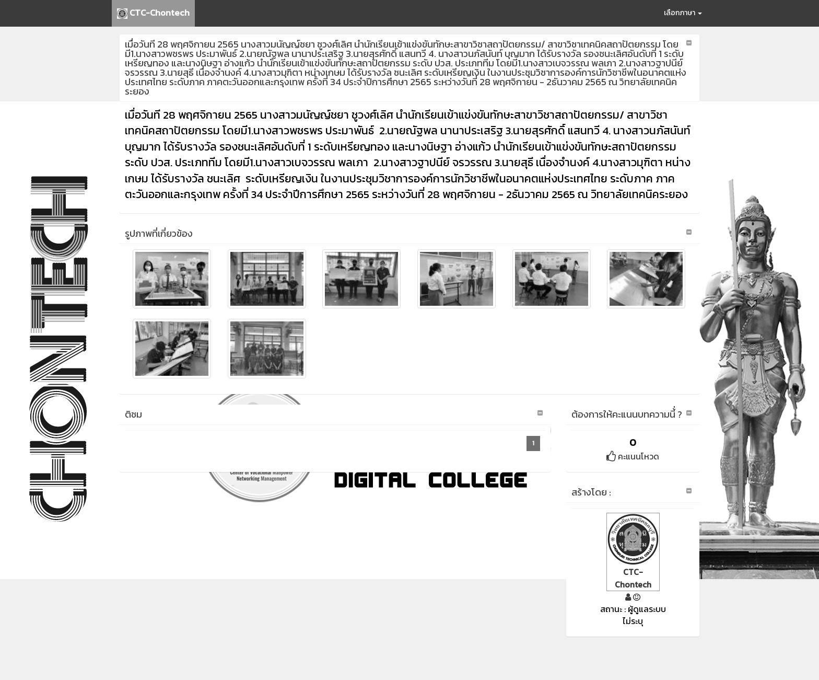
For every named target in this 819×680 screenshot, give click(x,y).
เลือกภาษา (683, 12)
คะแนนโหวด (632, 456)
